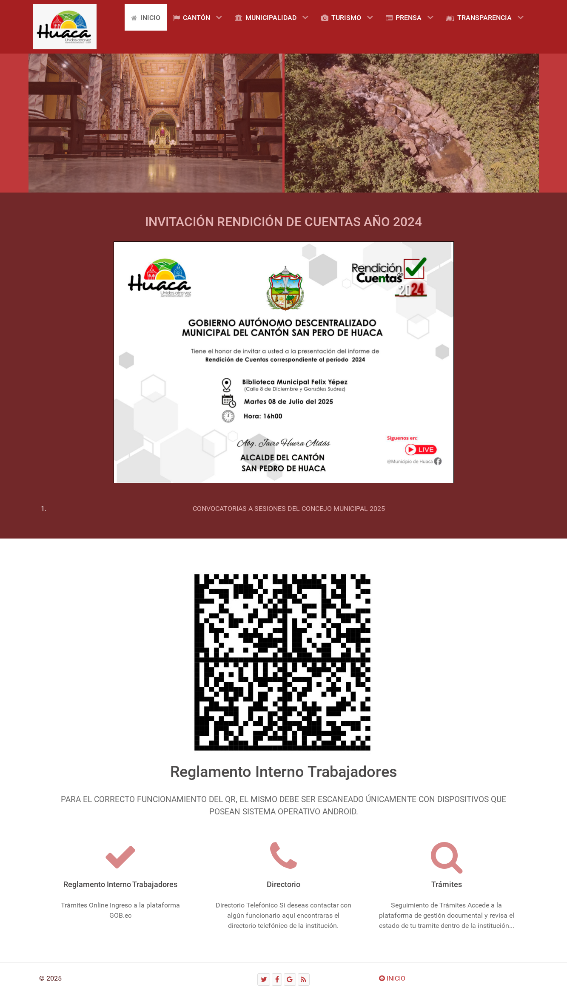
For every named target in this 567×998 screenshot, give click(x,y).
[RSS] (304, 979)
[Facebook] (277, 979)
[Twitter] (263, 979)
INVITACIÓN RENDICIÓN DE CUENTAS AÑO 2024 (283, 221)
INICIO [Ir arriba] (392, 978)
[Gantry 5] (65, 26)
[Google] (290, 979)
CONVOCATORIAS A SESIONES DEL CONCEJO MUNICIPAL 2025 (289, 509)
